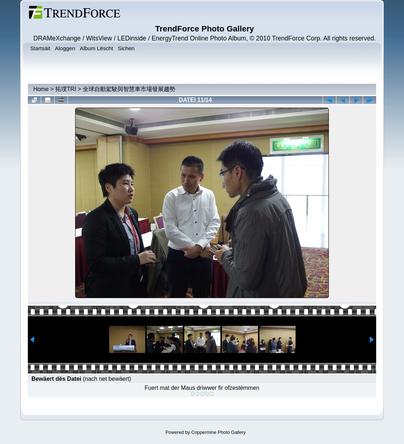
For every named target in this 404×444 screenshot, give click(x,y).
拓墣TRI (65, 89)
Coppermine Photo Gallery (218, 432)
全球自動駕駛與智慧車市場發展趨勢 (129, 89)
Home (41, 89)
